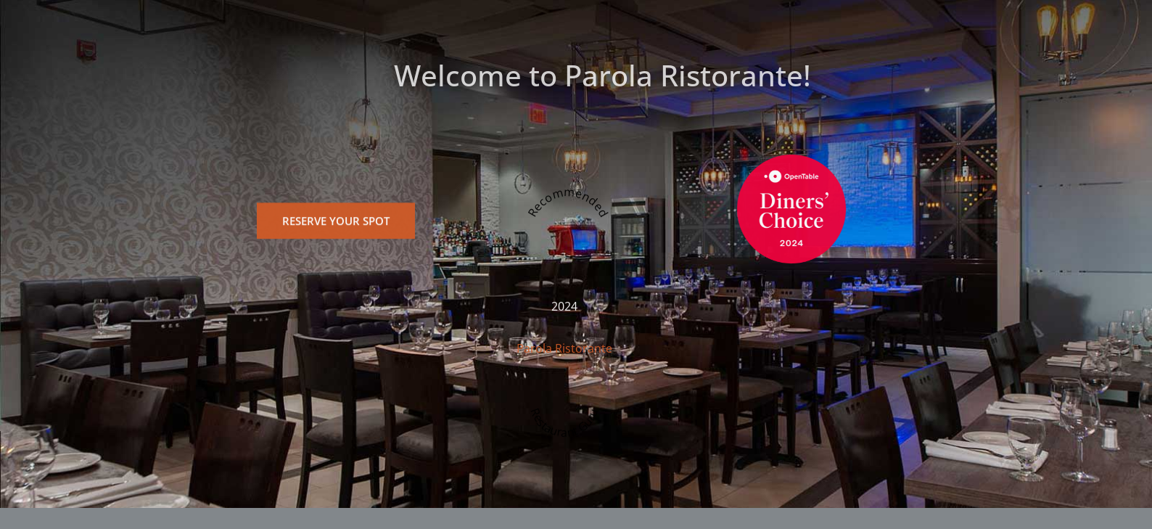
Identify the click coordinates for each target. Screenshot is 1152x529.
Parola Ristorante (564, 355)
